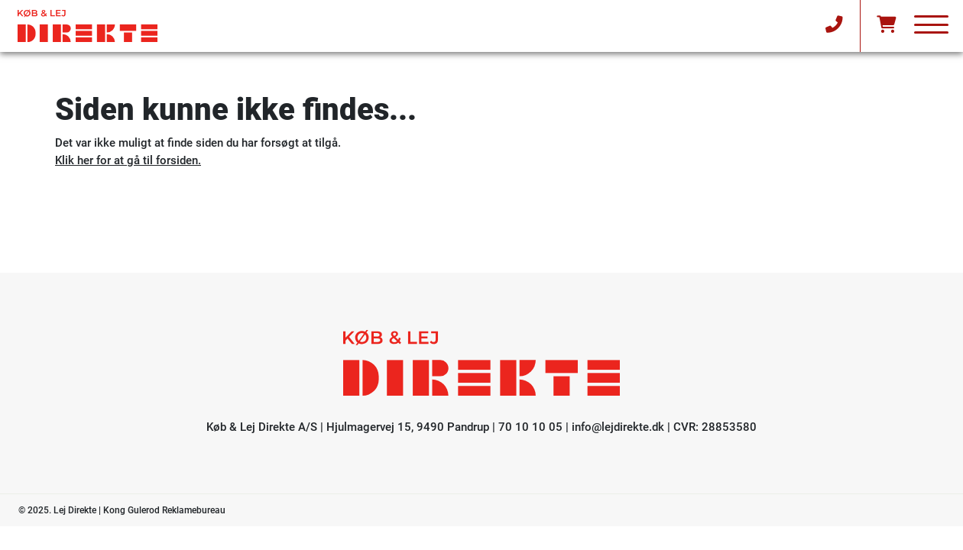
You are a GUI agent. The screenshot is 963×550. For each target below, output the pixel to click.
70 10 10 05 (530, 427)
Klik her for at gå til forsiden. (128, 160)
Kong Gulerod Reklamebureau (164, 510)
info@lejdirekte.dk (618, 427)
